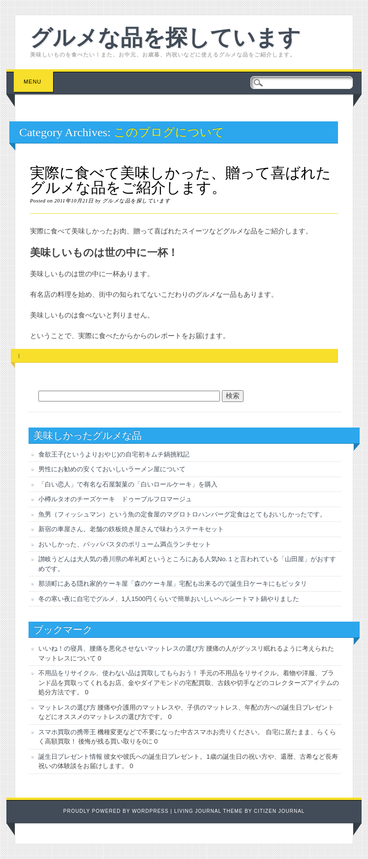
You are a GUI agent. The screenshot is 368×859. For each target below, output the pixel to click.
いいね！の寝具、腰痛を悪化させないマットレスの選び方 (121, 648)
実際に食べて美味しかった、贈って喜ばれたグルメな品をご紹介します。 (180, 180)
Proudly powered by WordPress (116, 811)
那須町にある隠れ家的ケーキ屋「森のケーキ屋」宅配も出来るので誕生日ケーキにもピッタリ (172, 583)
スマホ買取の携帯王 (67, 732)
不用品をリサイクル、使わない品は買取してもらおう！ (118, 673)
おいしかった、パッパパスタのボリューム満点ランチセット (124, 544)
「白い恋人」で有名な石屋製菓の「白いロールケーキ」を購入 (127, 484)
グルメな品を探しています (165, 36)
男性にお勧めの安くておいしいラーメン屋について (111, 469)
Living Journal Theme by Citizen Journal (239, 811)
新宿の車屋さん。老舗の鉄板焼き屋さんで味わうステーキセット (131, 529)
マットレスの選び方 (67, 707)
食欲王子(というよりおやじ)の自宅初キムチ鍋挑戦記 (114, 454)
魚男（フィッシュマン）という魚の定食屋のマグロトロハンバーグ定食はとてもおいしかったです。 (182, 514)
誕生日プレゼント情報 (70, 756)
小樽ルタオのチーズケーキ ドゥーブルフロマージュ (115, 499)
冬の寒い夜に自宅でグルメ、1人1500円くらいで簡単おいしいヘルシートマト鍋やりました (168, 598)
